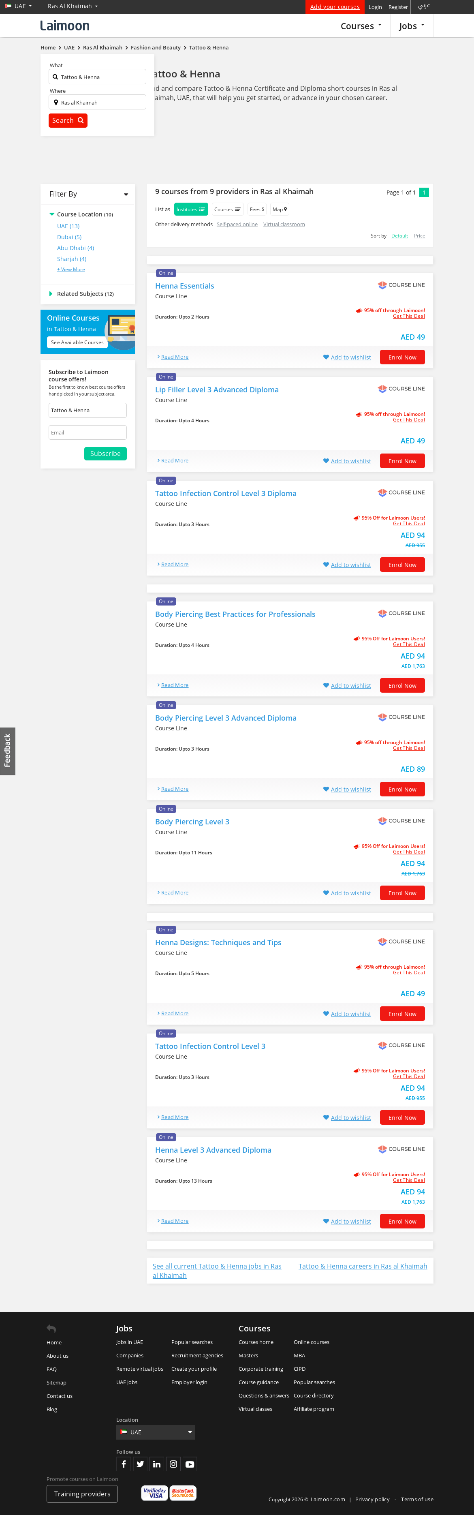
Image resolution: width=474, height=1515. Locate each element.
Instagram (173, 1464)
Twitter (140, 1464)
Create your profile (194, 1368)
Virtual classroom (284, 224)
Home (54, 1342)
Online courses (311, 1342)
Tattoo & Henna (183, 73)
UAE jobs (126, 1382)
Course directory (314, 1395)
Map (280, 209)
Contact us (60, 1395)
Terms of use (417, 1499)
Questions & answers (264, 1395)
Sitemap (56, 1382)
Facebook (123, 1464)
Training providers (82, 1493)
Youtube (190, 1464)
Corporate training (261, 1368)
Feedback (8, 751)
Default (399, 235)
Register (398, 7)
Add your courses (335, 7)
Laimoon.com (328, 1499)
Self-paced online (237, 224)
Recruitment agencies (197, 1355)
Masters (248, 1355)
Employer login (189, 1382)
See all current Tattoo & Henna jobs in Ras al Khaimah (217, 1271)
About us (57, 1355)
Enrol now (402, 357)
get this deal (409, 316)
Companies (129, 1355)
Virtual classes (255, 1408)
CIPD (299, 1368)
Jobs (411, 26)
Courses (361, 26)
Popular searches (192, 1342)
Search (68, 120)
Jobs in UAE (129, 1342)
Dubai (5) (69, 237)
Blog (52, 1409)
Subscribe (105, 453)
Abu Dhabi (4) (75, 248)
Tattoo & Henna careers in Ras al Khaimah (363, 1266)
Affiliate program (314, 1408)
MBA (299, 1355)
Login (375, 7)
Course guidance (259, 1382)
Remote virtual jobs (139, 1368)
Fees (257, 209)
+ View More (71, 269)
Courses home (256, 1342)
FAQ (52, 1369)
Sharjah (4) (71, 259)
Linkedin (156, 1464)
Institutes (191, 209)
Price (419, 235)
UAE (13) (68, 226)
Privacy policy (373, 1499)
